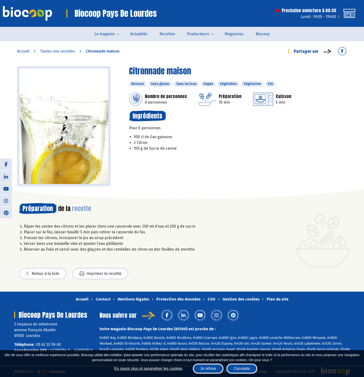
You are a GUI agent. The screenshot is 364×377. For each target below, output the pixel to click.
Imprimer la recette (100, 273)
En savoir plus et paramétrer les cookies (148, 368)
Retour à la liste (42, 273)
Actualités (138, 34)
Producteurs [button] (198, 34)
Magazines (234, 34)
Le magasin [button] (104, 34)
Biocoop (263, 34)
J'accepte (242, 368)
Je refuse (208, 368)
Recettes (167, 34)
